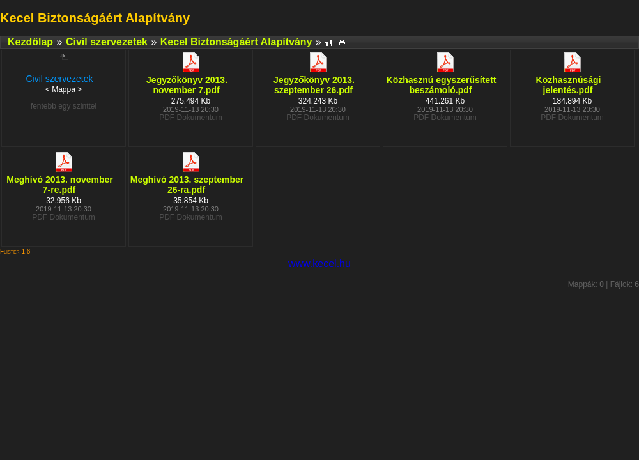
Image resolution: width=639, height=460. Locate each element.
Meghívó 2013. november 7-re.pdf (59, 184)
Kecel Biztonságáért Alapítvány (236, 41)
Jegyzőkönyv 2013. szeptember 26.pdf (314, 85)
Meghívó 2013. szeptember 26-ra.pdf (186, 184)
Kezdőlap (30, 41)
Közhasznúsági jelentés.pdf (568, 85)
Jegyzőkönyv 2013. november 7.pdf (186, 85)
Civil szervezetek (107, 41)
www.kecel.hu (319, 263)
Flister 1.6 (15, 251)
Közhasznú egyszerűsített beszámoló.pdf (442, 85)
